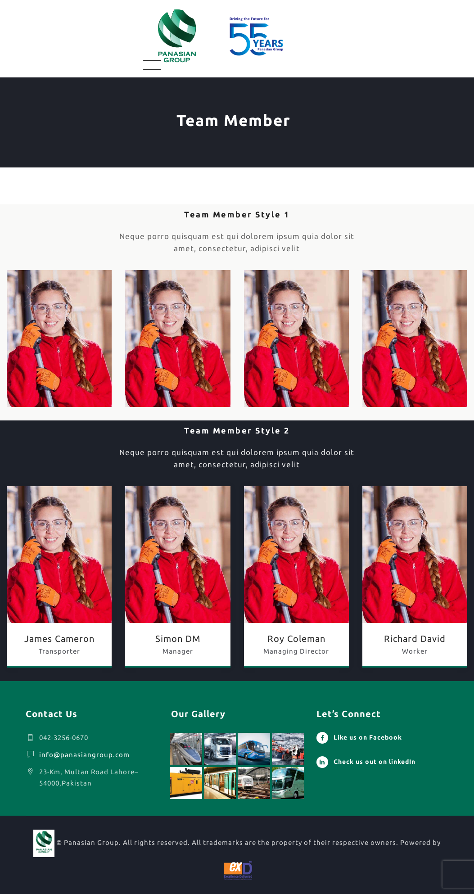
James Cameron (59, 638)
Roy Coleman (296, 638)
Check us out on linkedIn (374, 761)
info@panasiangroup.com (84, 755)
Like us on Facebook (368, 737)
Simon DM (177, 638)
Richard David (415, 638)
